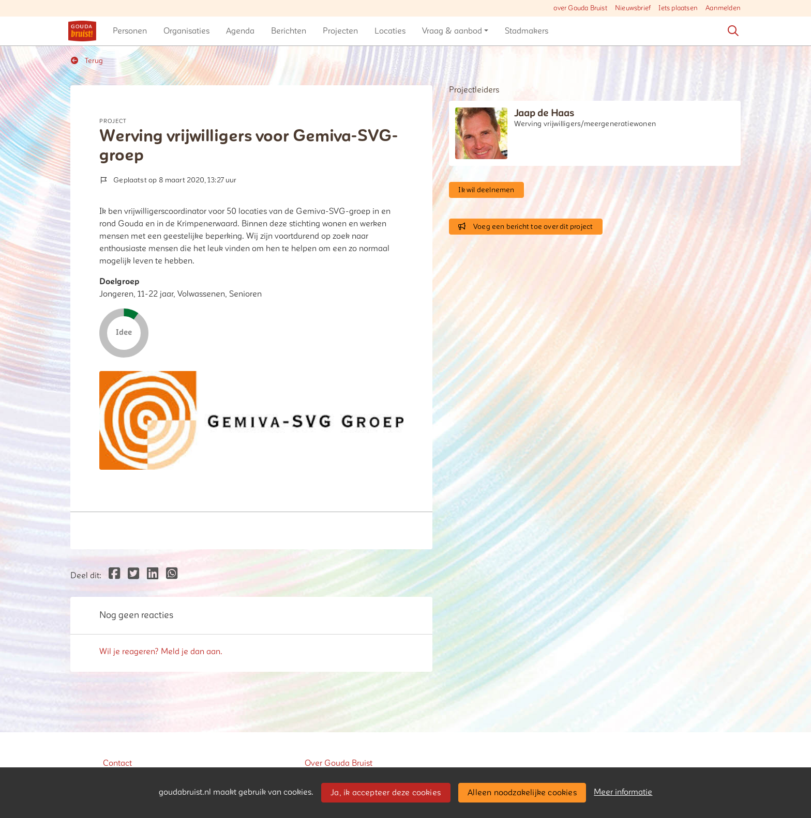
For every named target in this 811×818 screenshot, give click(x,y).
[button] (129, 31)
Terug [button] (87, 60)
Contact (117, 763)
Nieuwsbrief (633, 8)
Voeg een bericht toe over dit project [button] (525, 226)
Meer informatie (623, 792)
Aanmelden (723, 8)
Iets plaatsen (678, 8)
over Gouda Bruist (580, 8)
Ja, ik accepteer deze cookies (386, 793)
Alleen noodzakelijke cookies (522, 793)
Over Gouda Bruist (338, 763)
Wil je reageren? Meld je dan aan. (160, 651)
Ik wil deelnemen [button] (486, 190)
